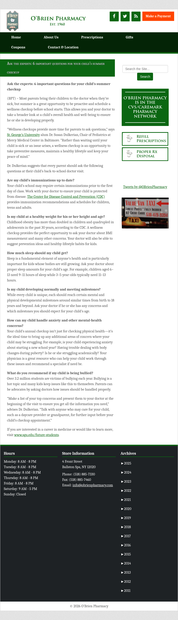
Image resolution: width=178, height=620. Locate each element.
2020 (126, 509)
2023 (126, 481)
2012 (126, 582)
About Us (51, 37)
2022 (126, 491)
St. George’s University (23, 135)
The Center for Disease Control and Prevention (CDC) (66, 197)
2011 (125, 591)
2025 (126, 463)
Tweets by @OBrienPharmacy (145, 187)
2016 (126, 545)
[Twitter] (125, 16)
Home (16, 37)
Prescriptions (92, 37)
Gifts (129, 37)
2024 (126, 472)
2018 (126, 527)
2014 (126, 563)
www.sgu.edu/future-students (36, 435)
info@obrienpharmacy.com (92, 485)
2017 (126, 536)
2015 (126, 554)
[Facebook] (114, 16)
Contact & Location (63, 47)
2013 (126, 572)
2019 (126, 518)
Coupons (18, 47)
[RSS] (136, 16)
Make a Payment (158, 16)
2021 (126, 500)
